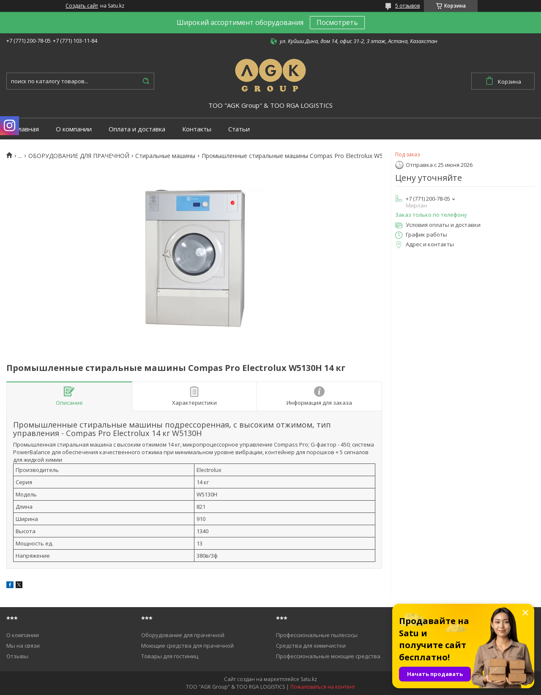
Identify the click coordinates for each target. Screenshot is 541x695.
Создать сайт (82, 6)
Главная (27, 129)
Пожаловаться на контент (322, 686)
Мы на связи (23, 645)
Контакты (196, 129)
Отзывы (17, 656)
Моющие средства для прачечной (187, 645)
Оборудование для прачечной (182, 635)
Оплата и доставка (137, 129)
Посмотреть (337, 22)
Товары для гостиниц (169, 656)
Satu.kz (309, 679)
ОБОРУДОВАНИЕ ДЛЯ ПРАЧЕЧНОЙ (78, 156)
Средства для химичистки (311, 645)
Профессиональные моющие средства (328, 656)
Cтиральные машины (165, 156)
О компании (74, 129)
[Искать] (145, 81)
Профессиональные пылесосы (317, 635)
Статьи (239, 129)
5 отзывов (407, 5)
